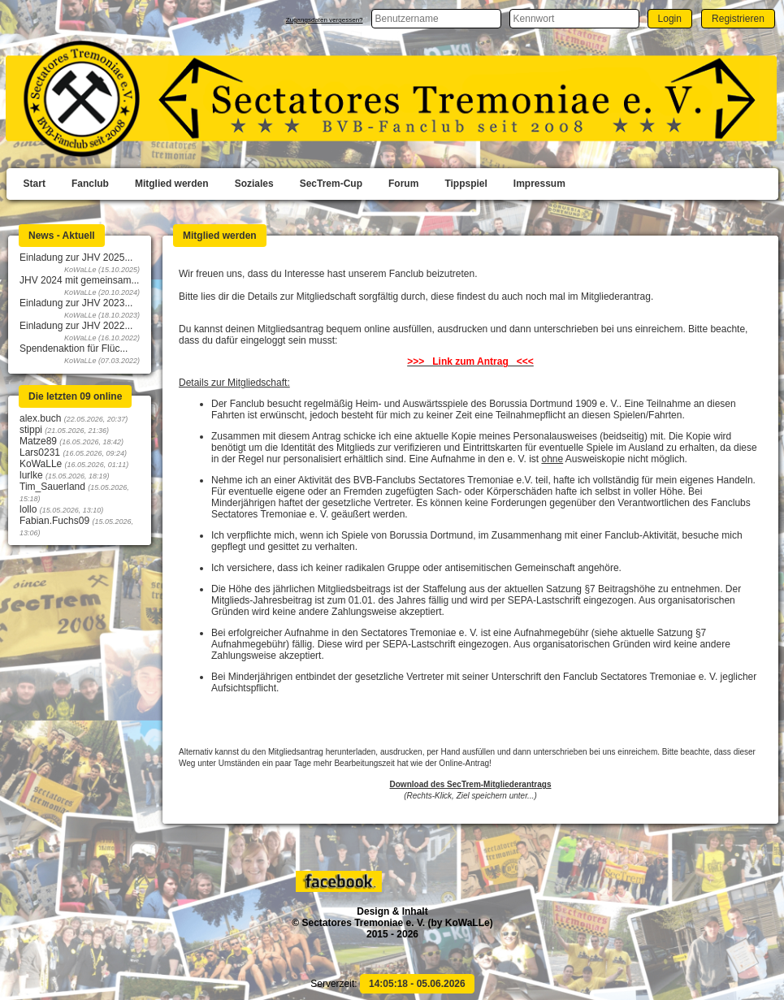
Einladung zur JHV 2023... (75, 303)
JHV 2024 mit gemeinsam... (79, 280)
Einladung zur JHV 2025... (75, 257)
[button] (670, 18)
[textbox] (436, 18)
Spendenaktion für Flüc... (73, 348)
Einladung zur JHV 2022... (75, 325)
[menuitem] (34, 184)
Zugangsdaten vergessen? (324, 20)
